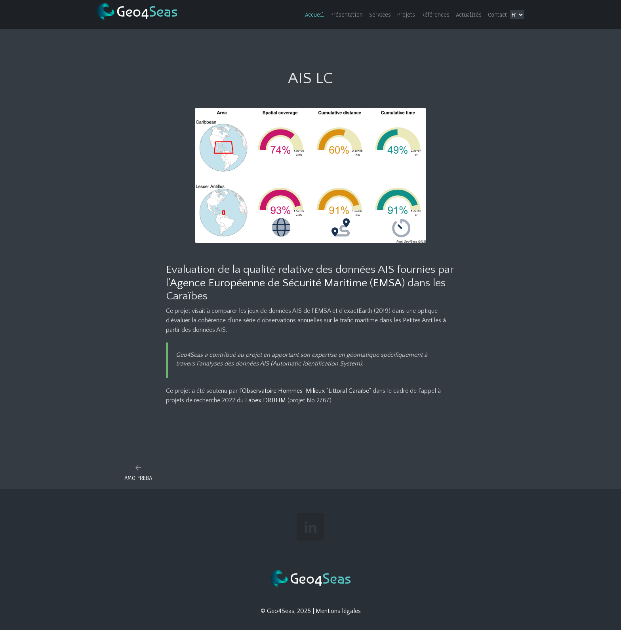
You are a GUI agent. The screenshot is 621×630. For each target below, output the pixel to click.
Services (380, 15)
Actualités (469, 15)
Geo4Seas (280, 611)
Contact (497, 15)
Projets (406, 15)
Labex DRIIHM (265, 400)
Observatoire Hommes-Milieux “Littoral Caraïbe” (306, 390)
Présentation (346, 15)
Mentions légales (338, 611)
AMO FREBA (138, 478)
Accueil (314, 15)
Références (435, 15)
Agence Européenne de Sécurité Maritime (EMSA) (287, 283)
